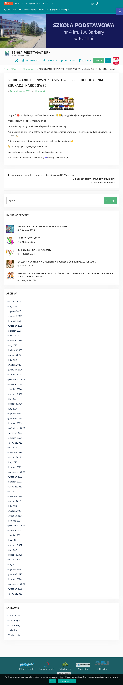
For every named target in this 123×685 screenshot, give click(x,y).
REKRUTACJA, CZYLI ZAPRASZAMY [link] (34, 250)
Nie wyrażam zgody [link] (66, 681)
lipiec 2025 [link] (13, 335)
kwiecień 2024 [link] (15, 403)
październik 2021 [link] (16, 525)
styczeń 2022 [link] (14, 510)
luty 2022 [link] (12, 506)
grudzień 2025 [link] (15, 316)
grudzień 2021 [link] (15, 515)
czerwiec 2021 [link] (15, 545)
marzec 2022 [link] (14, 501)
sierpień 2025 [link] (15, 330)
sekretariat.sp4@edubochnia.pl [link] (34, 9)
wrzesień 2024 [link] (15, 384)
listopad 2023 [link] (14, 423)
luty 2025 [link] (12, 360)
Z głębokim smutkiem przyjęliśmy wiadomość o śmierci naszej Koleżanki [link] (57, 261)
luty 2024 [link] (12, 408)
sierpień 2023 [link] (15, 437)
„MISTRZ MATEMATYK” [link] (29, 238)
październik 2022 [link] (16, 472)
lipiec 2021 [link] (13, 540)
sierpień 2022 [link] (15, 481)
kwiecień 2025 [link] (15, 350)
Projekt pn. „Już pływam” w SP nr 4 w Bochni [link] (34, 3)
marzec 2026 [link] (14, 301)
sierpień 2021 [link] (15, 535)
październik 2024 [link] (16, 379)
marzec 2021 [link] (14, 559)
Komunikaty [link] (14, 625)
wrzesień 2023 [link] (15, 433)
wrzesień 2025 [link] (15, 325)
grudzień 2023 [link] (15, 418)
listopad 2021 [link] (14, 520)
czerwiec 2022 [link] (15, 486)
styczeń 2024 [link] (14, 413)
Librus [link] (98, 60)
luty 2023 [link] (12, 462)
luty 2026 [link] (12, 306)
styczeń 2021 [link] (14, 569)
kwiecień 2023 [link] (15, 452)
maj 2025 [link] (12, 345)
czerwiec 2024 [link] (15, 394)
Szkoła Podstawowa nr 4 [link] (31, 52)
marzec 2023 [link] (14, 457)
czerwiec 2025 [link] (15, 340)
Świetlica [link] (12, 630)
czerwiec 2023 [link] (15, 442)
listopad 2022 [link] (14, 467)
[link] (119, 11)
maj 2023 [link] (12, 447)
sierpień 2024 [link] (15, 389)
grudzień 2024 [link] (15, 369)
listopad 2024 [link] (14, 374)
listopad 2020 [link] (14, 579)
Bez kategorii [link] (14, 620)
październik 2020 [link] (16, 584)
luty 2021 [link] (12, 564)
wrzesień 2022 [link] (15, 476)
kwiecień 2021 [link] (15, 554)
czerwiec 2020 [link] (15, 593)
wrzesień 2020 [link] (15, 588)
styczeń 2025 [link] (14, 364)
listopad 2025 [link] (14, 321)
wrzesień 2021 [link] (15, 530)
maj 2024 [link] (12, 398)
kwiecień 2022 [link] (15, 496)
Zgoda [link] (52, 681)
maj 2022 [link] (12, 491)
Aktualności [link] (40, 91)
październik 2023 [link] (16, 428)
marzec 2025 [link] (14, 355)
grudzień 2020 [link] (15, 574)
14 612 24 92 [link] (12, 9)
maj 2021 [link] (12, 549)
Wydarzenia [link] (14, 635)
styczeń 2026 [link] (14, 311)
